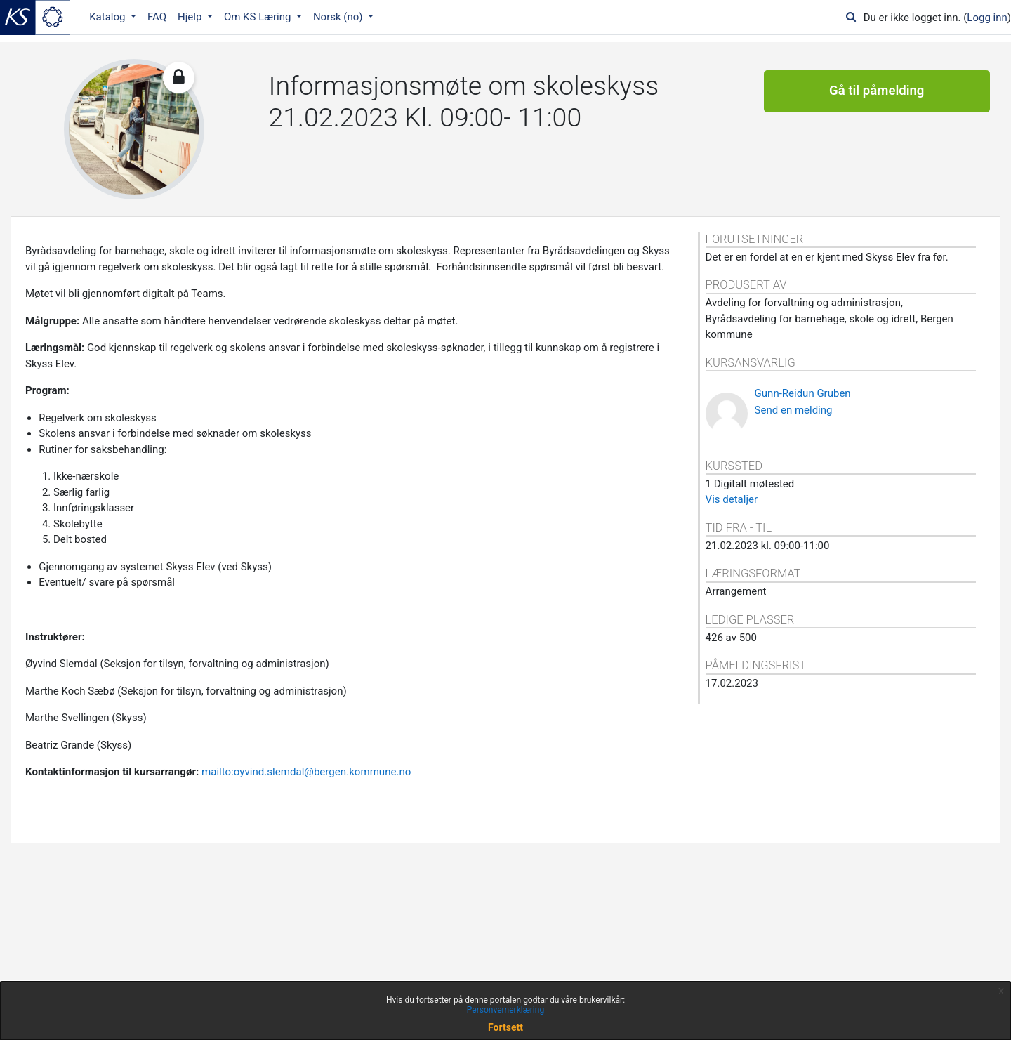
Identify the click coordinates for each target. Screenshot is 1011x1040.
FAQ (156, 17)
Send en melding (794, 410)
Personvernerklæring (505, 1010)
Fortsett (505, 1027)
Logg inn (987, 17)
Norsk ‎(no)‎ (339, 17)
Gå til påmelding (876, 91)
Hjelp (191, 17)
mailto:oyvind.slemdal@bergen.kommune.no (306, 771)
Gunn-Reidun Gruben (803, 393)
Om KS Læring (258, 17)
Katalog (108, 17)
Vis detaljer (732, 499)
